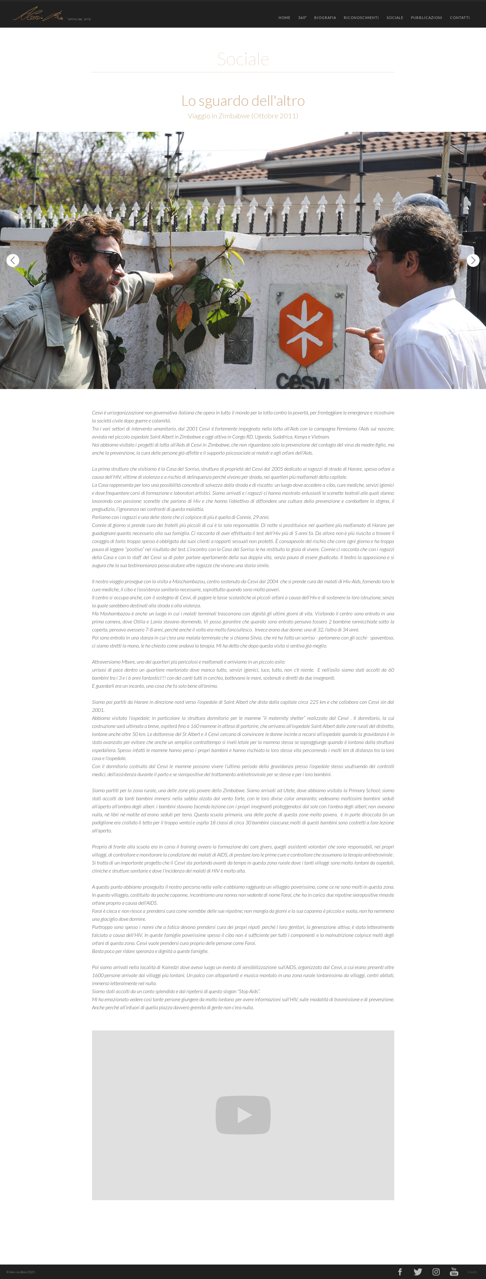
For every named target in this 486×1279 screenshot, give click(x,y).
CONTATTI (460, 17)
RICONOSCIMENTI (361, 17)
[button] (302, 16)
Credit (472, 1272)
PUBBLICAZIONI (426, 17)
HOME (284, 17)
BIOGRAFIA (325, 17)
